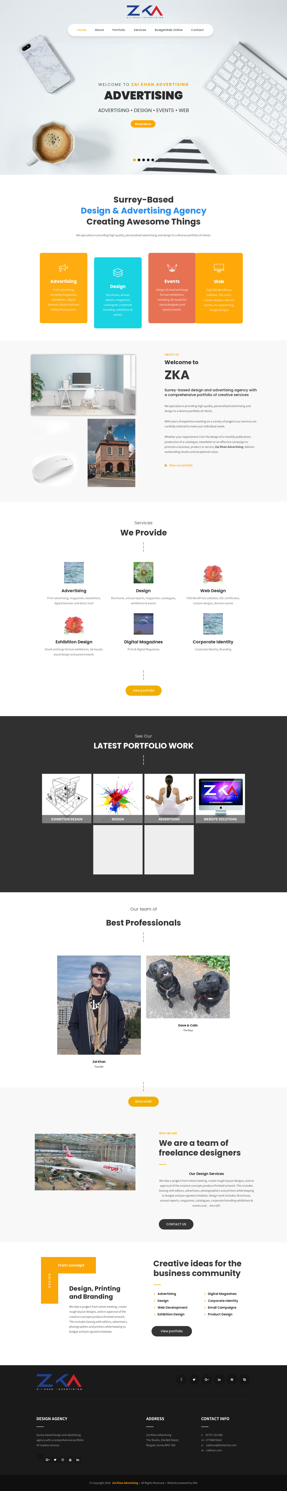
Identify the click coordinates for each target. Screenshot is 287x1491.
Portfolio (119, 30)
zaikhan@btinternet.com (221, 1445)
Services (140, 30)
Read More (143, 124)
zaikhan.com (214, 1450)
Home (81, 30)
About (99, 30)
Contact (197, 30)
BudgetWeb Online (168, 30)
